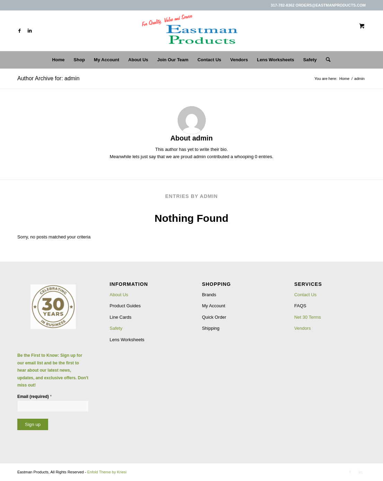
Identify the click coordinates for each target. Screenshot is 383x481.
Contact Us (305, 294)
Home (344, 78)
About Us (119, 294)
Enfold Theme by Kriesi (107, 472)
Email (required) (34, 396)
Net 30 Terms (307, 317)
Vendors (302, 328)
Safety (116, 328)
